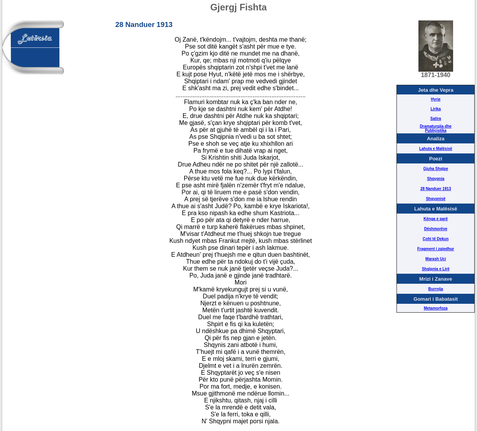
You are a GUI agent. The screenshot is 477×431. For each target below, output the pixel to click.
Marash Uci (435, 259)
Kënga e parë (435, 219)
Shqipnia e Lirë (436, 269)
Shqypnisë (435, 199)
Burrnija (435, 289)
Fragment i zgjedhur (435, 249)
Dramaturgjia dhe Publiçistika (436, 128)
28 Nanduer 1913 (435, 189)
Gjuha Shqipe (435, 169)
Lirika (435, 109)
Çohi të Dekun (435, 239)
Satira (435, 118)
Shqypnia (435, 179)
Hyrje (435, 99)
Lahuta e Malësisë (435, 148)
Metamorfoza (436, 308)
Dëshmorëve (435, 229)
